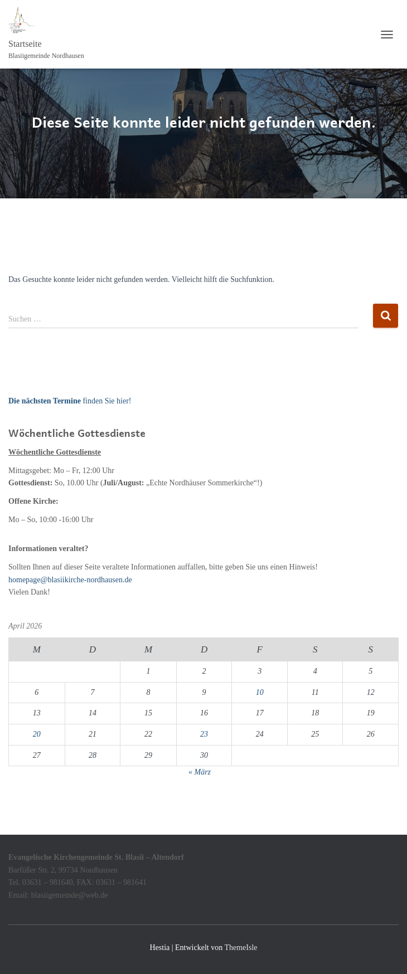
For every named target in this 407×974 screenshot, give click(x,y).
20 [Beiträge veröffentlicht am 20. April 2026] (37, 734)
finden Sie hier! (69, 401)
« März (199, 772)
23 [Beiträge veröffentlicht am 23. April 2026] (204, 734)
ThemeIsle (240, 947)
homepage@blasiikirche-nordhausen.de (70, 580)
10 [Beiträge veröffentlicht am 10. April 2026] (260, 692)
